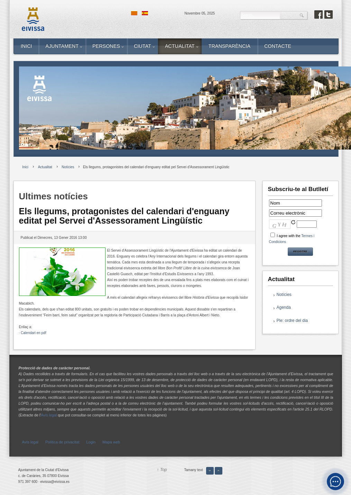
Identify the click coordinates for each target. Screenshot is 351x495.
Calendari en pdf (33, 333)
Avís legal (49, 415)
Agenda (284, 307)
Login (90, 442)
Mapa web (111, 442)
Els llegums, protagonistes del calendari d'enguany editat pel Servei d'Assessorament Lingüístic (124, 216)
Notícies (284, 294)
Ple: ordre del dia (292, 320)
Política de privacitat (62, 442)
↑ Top (162, 469)
